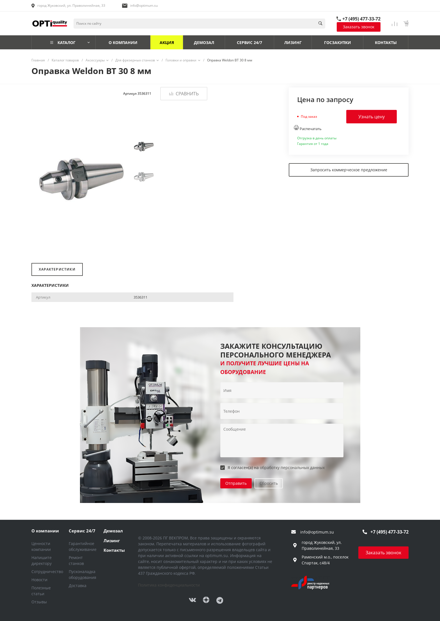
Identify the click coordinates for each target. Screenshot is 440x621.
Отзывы (39, 601)
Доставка (77, 585)
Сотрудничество (47, 571)
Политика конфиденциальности (169, 585)
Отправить (236, 483)
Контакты (114, 550)
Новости (39, 579)
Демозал (113, 531)
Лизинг (112, 540)
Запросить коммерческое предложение (348, 169)
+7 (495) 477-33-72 (361, 19)
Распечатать (308, 128)
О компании (45, 531)
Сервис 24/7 (82, 531)
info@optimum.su (144, 5)
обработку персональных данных (292, 467)
